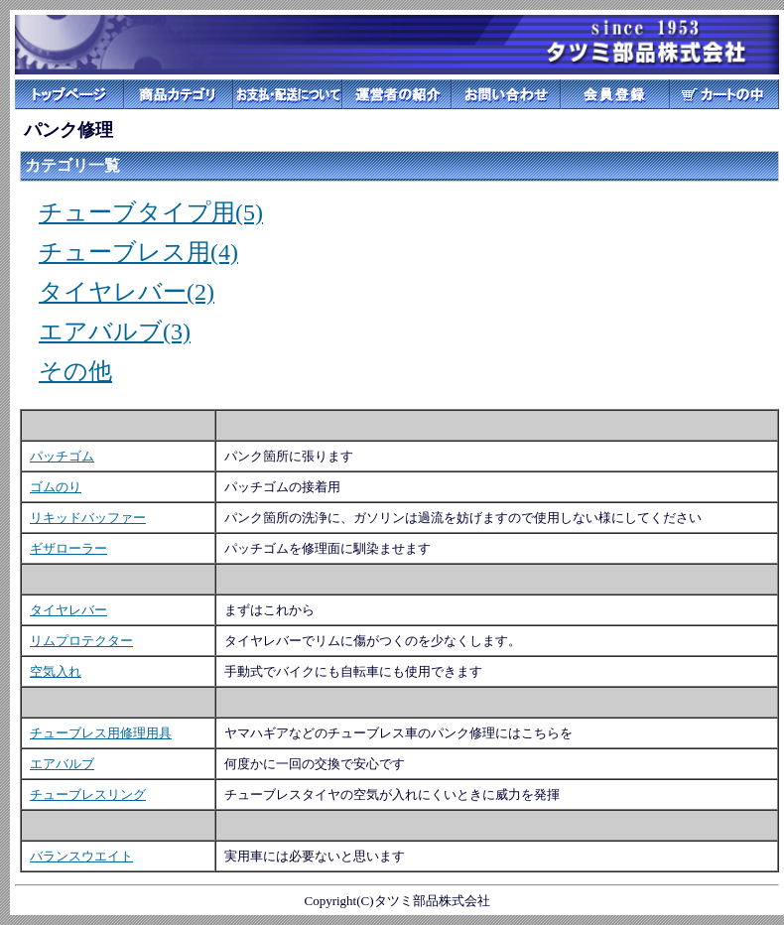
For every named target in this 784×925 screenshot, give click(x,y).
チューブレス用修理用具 (101, 733)
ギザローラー (68, 548)
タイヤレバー (68, 609)
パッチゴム (62, 456)
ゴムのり (55, 486)
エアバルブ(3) (115, 331)
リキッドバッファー (88, 517)
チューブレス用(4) (138, 252)
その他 (75, 371)
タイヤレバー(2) (126, 292)
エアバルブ (62, 763)
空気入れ (55, 671)
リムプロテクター (81, 640)
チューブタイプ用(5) (151, 212)
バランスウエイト (81, 856)
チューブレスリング (88, 794)
